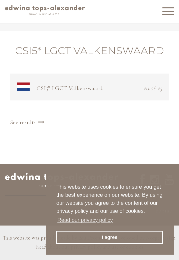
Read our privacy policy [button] (85, 220)
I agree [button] (109, 237)
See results (28, 122)
